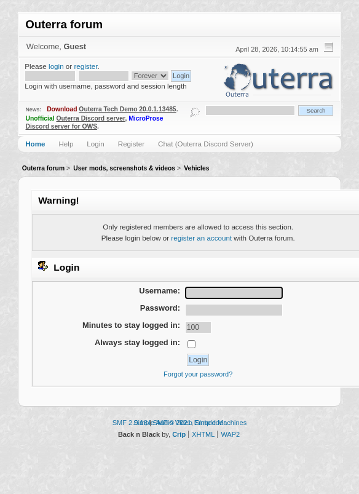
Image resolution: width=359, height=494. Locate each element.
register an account (201, 238)
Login (95, 144)
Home (35, 144)
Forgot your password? (198, 374)
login (56, 66)
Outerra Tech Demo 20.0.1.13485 (127, 109)
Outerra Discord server (90, 118)
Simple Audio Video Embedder (179, 422)
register (85, 66)
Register (131, 144)
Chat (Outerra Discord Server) (205, 144)
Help (65, 144)
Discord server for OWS (62, 126)
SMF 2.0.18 (130, 422)
